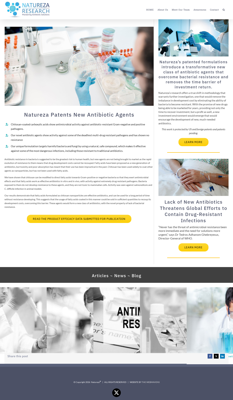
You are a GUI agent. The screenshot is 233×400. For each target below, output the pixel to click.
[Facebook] (210, 356)
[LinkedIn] (222, 356)
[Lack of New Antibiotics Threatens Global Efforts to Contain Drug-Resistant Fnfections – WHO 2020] (193, 159)
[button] (224, 9)
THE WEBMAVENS (151, 382)
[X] (216, 356)
